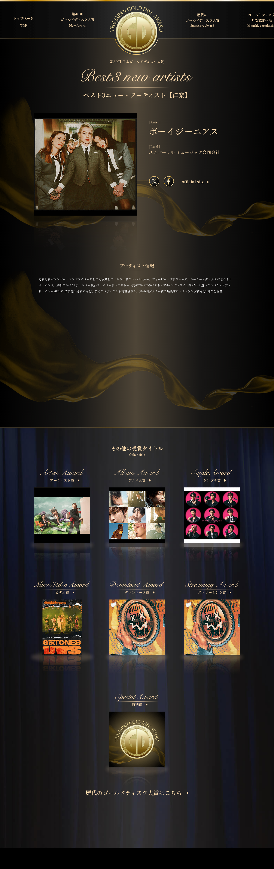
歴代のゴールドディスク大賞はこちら (137, 792)
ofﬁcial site (195, 181)
